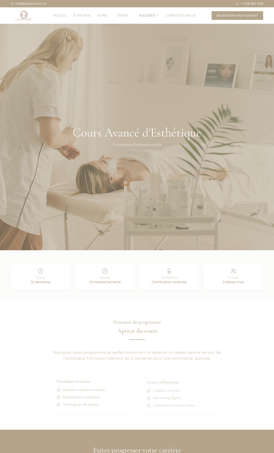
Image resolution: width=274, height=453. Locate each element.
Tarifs (124, 15)
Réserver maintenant (237, 15)
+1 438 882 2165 (249, 4)
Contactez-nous (180, 15)
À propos (82, 15)
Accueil (60, 15)
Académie (149, 15)
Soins (104, 15)
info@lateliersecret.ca (28, 4)
